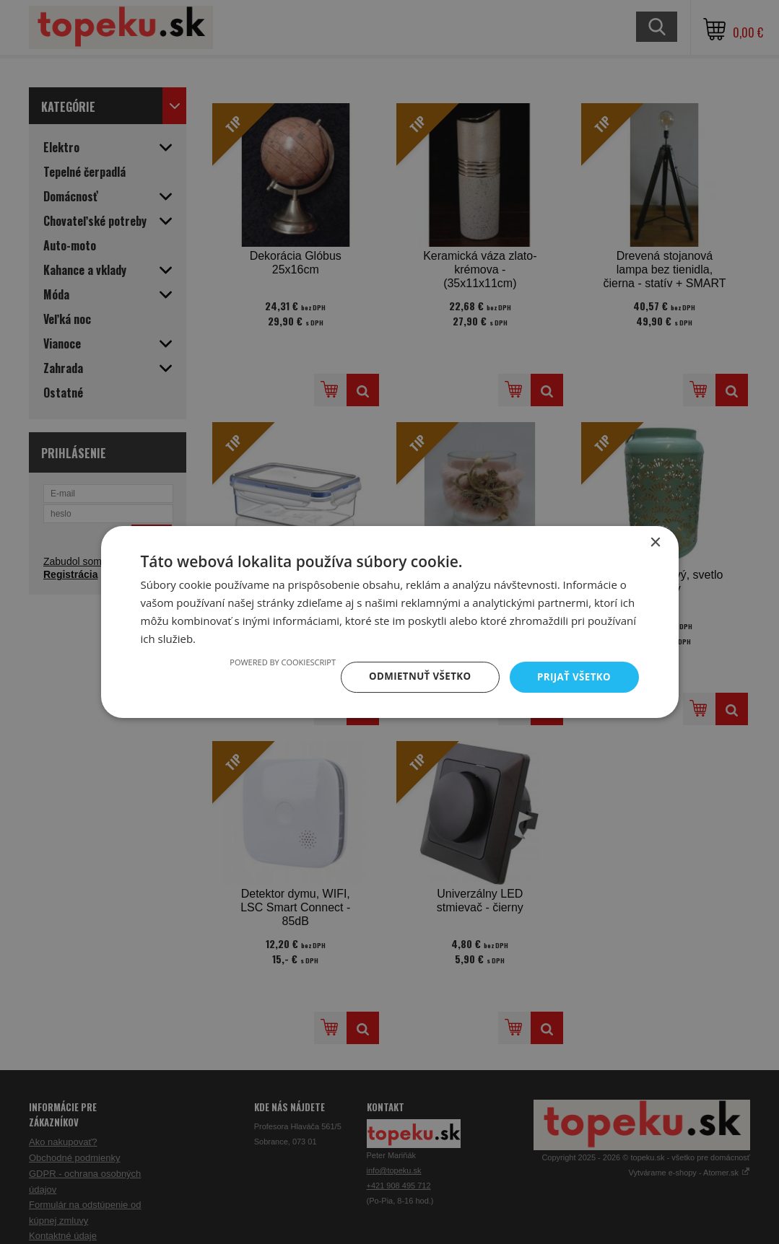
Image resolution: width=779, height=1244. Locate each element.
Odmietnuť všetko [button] (415, 676)
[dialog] (389, 622)
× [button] (655, 542)
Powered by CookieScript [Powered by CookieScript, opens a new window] (275, 661)
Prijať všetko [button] (572, 676)
